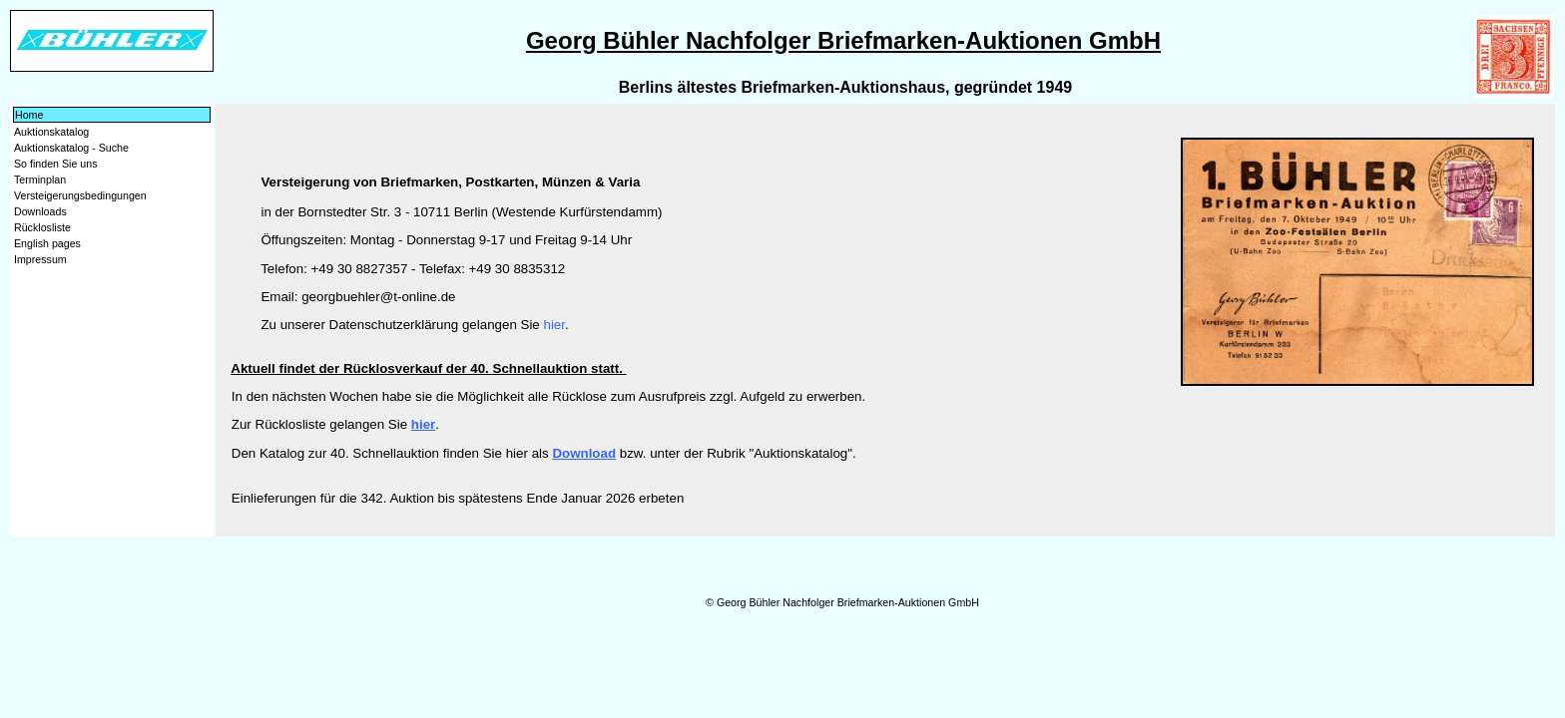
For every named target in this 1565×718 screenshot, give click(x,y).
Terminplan (40, 179)
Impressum (40, 259)
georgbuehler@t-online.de (378, 296)
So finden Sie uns (56, 164)
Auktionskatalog (51, 132)
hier (554, 324)
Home (29, 115)
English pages (47, 243)
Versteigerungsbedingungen (80, 195)
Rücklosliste (42, 227)
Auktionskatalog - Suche (71, 148)
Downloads (40, 211)
